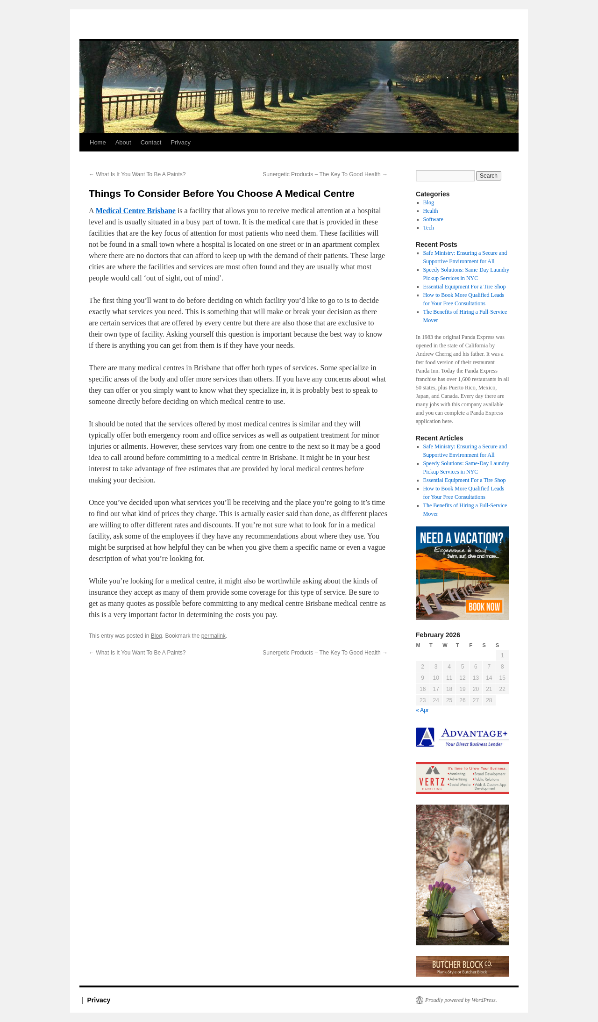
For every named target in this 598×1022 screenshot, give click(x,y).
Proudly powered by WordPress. (461, 1000)
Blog (156, 636)
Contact (151, 142)
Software (433, 219)
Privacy (181, 142)
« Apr (422, 710)
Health (430, 211)
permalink (213, 636)
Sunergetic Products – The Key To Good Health (325, 174)
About (123, 142)
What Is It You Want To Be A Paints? (137, 174)
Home (98, 142)
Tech (428, 227)
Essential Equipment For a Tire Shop (464, 286)
